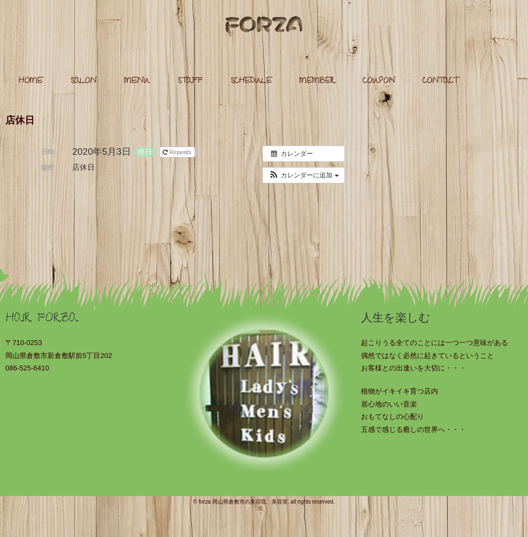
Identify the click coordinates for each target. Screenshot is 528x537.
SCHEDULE (251, 81)
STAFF (190, 81)
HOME (30, 81)
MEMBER (317, 81)
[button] (303, 175)
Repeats (178, 152)
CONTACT (440, 81)
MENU (137, 81)
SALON (83, 81)
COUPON (379, 81)
